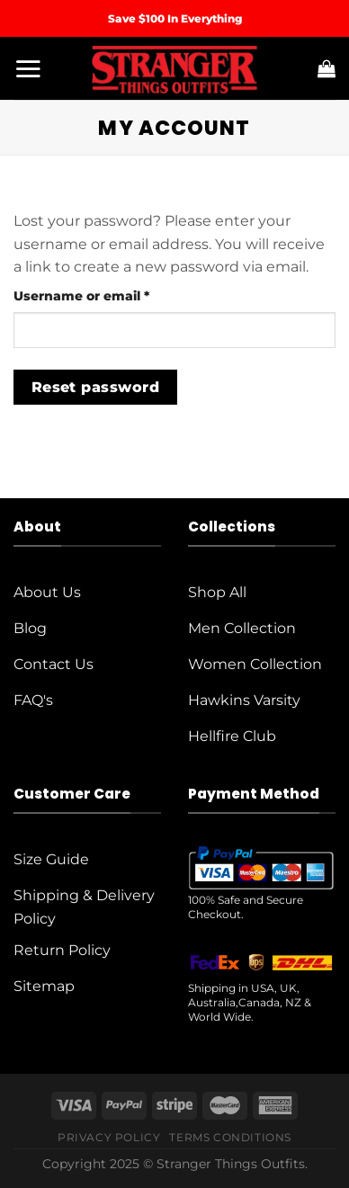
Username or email (111, 295)
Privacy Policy (109, 1137)
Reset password (95, 387)
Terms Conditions (230, 1137)
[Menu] (27, 68)
